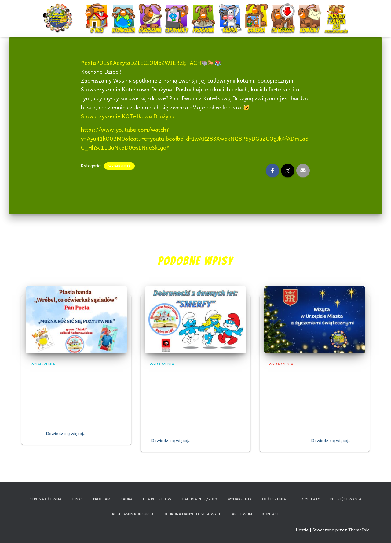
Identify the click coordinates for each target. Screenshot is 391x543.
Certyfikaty (308, 499)
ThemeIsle (359, 529)
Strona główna (45, 499)
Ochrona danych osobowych (192, 514)
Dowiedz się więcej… (66, 433)
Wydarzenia (123, 10)
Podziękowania (345, 499)
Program (101, 499)
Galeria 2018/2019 (199, 499)
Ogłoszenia (150, 10)
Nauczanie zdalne (336, 10)
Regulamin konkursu (132, 514)
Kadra (127, 499)
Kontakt (270, 514)
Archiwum (242, 514)
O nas (77, 499)
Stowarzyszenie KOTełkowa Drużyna (127, 116)
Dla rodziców (157, 499)
